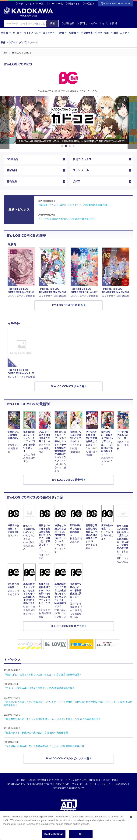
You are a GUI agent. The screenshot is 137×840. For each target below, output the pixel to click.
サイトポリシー (105, 784)
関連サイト (74, 3)
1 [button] (62, 146)
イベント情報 (108, 23)
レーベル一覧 (56, 3)
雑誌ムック (122, 32)
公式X (76, 181)
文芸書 (6, 32)
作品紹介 (12, 170)
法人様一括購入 (111, 780)
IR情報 (31, 780)
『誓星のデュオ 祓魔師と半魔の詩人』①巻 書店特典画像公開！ (37, 732)
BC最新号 (13, 159)
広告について (56, 780)
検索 (52, 23)
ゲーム (13, 42)
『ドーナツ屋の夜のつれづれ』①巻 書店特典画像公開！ (66, 219)
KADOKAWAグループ (18, 784)
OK (81, 835)
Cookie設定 (121, 784)
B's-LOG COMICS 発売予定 (67, 626)
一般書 (62, 32)
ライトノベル (32, 32)
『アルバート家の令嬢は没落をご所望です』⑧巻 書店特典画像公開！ (39, 688)
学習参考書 (88, 32)
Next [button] (132, 122)
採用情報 (42, 780)
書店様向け (94, 780)
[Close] (131, 818)
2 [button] (66, 146)
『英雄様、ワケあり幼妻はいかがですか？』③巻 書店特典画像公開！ (73, 205)
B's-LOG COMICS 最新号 (67, 305)
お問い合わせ (62, 784)
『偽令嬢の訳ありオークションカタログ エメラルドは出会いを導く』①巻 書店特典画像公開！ (52, 719)
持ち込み (12, 181)
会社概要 (20, 780)
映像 (5, 42)
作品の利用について (42, 784)
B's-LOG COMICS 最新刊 (67, 479)
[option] (68, 120)
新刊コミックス (82, 159)
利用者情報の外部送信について (68, 788)
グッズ (22, 42)
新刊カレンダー (87, 23)
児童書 (74, 32)
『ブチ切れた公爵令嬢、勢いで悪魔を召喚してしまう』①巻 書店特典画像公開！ (45, 746)
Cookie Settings (53, 835)
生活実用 (104, 32)
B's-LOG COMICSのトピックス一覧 (67, 758)
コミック (49, 32)
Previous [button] (4, 122)
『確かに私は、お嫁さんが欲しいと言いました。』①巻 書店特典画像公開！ (43, 674)
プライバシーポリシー (83, 784)
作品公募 (90, 3)
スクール (32, 42)
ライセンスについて (76, 780)
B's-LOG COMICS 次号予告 (67, 386)
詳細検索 (68, 23)
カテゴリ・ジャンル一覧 (31, 3)
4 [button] (74, 146)
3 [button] (70, 146)
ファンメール (81, 170)
